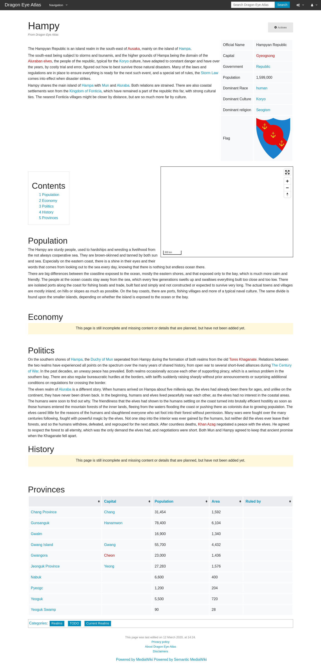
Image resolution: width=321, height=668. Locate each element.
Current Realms (97, 623)
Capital (110, 501)
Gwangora (39, 555)
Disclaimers (160, 651)
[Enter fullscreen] (287, 172)
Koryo (261, 99)
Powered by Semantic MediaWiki (180, 659)
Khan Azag (206, 424)
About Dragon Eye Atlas (160, 646)
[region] (227, 212)
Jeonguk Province (45, 566)
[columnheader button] (64, 501)
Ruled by (253, 501)
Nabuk (36, 577)
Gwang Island (42, 545)
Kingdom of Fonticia (85, 91)
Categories (38, 623)
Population (164, 501)
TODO (74, 623)
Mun (105, 85)
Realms (57, 623)
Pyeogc (37, 588)
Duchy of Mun (102, 359)
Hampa (185, 49)
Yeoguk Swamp (43, 610)
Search (282, 5)
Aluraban (35, 61)
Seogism (263, 110)
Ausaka (134, 49)
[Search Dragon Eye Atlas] (253, 5)
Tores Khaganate (243, 359)
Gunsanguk (40, 523)
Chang (109, 512)
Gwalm (36, 534)
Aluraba (123, 85)
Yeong (109, 566)
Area (216, 501)
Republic (263, 67)
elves (47, 61)
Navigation (56, 5)
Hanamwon (113, 523)
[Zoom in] (287, 181)
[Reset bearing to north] (287, 194)
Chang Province (44, 512)
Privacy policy (160, 642)
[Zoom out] (287, 187)
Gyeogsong (265, 56)
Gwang (110, 545)
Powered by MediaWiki (134, 659)
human (261, 88)
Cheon (109, 555)
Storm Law (209, 73)
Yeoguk (37, 599)
